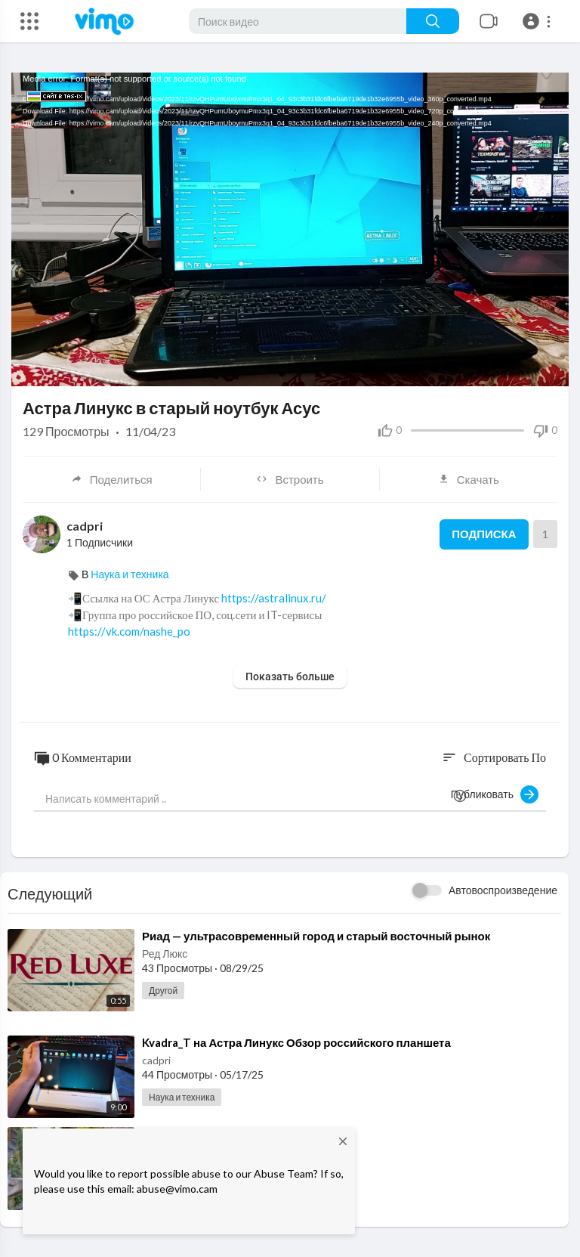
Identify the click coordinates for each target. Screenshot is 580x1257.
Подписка (484, 534)
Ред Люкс (164, 953)
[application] (290, 229)
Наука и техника (129, 574)
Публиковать (494, 794)
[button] (539, 21)
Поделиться (112, 479)
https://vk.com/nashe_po (129, 631)
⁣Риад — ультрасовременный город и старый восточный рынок (316, 936)
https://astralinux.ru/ (273, 598)
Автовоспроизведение (503, 890)
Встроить (289, 479)
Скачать (468, 479)
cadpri (84, 526)
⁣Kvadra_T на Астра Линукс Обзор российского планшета (296, 1042)
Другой (163, 990)
